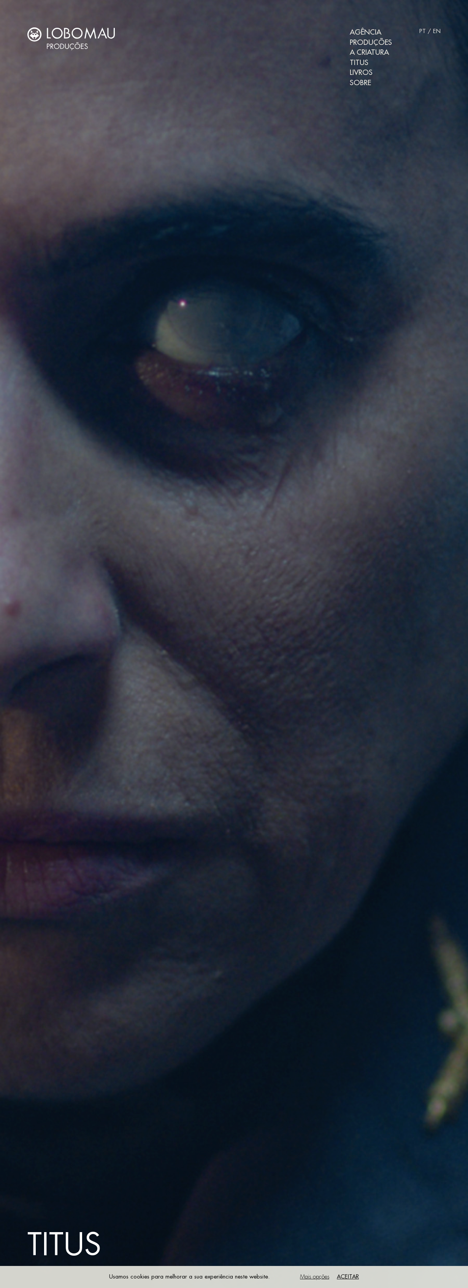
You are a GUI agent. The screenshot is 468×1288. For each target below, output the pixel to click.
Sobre (360, 82)
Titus (359, 62)
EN (437, 31)
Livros (361, 72)
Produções (371, 42)
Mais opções (314, 1277)
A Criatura (369, 52)
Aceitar (348, 1277)
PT (422, 31)
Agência (365, 32)
